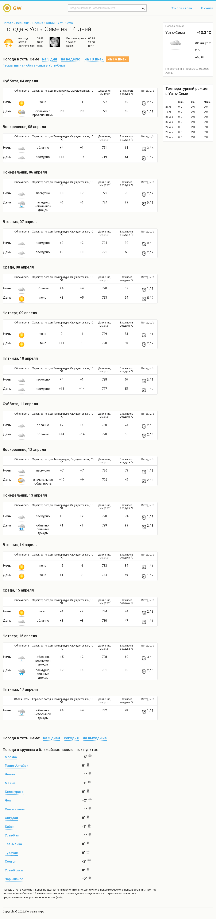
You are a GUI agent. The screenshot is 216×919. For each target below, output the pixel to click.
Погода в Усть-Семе (16, 889)
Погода (8, 23)
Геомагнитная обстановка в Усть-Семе (34, 65)
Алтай (50, 23)
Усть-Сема (65, 23)
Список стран (181, 8)
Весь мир (23, 23)
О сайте (207, 8)
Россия (37, 23)
